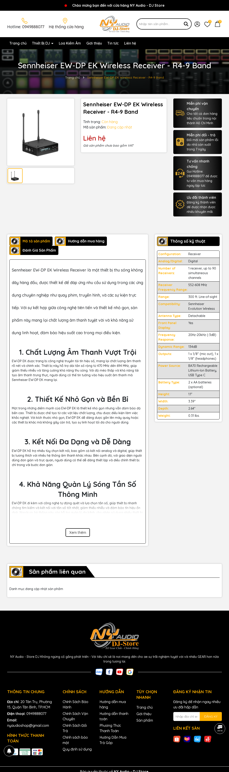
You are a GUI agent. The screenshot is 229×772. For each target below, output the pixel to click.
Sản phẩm (144, 720)
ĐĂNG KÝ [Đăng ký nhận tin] (210, 716)
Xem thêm (77, 532)
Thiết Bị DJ (41, 43)
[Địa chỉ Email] (197, 716)
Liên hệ (130, 43)
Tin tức (113, 43)
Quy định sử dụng (77, 749)
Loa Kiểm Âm (70, 43)
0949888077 (33, 26)
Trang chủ (18, 43)
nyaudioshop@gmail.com (28, 725)
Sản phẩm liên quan (57, 571)
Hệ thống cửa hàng (66, 26)
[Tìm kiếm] (186, 23)
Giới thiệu (94, 43)
